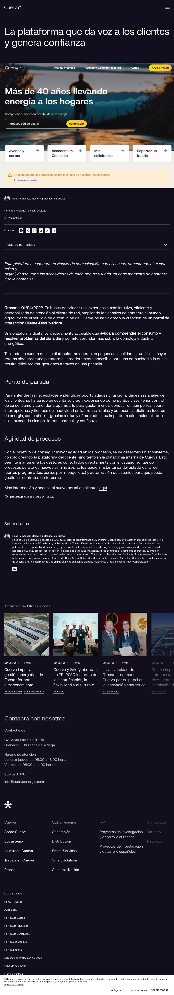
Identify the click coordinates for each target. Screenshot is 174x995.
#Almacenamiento (34, 691)
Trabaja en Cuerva (19, 860)
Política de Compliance (17, 934)
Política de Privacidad (16, 926)
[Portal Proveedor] (13, 902)
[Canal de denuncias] (15, 966)
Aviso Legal (10, 909)
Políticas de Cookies (15, 942)
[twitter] (28, 230)
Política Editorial (13, 950)
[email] (41, 230)
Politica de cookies (14, 984)
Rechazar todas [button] (138, 990)
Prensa (10, 870)
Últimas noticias (13, 218)
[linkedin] (54, 230)
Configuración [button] (118, 990)
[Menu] (167, 7)
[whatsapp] (34, 230)
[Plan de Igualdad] (13, 974)
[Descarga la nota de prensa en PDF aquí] (29, 497)
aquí (103, 487)
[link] (47, 230)
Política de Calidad (14, 917)
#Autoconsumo (13, 691)
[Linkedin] (14, 569)
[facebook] (21, 230)
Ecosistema (13, 841)
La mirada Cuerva (18, 851)
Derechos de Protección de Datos (23, 958)
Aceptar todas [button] (160, 990)
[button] (26, 657)
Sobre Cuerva (15, 832)
